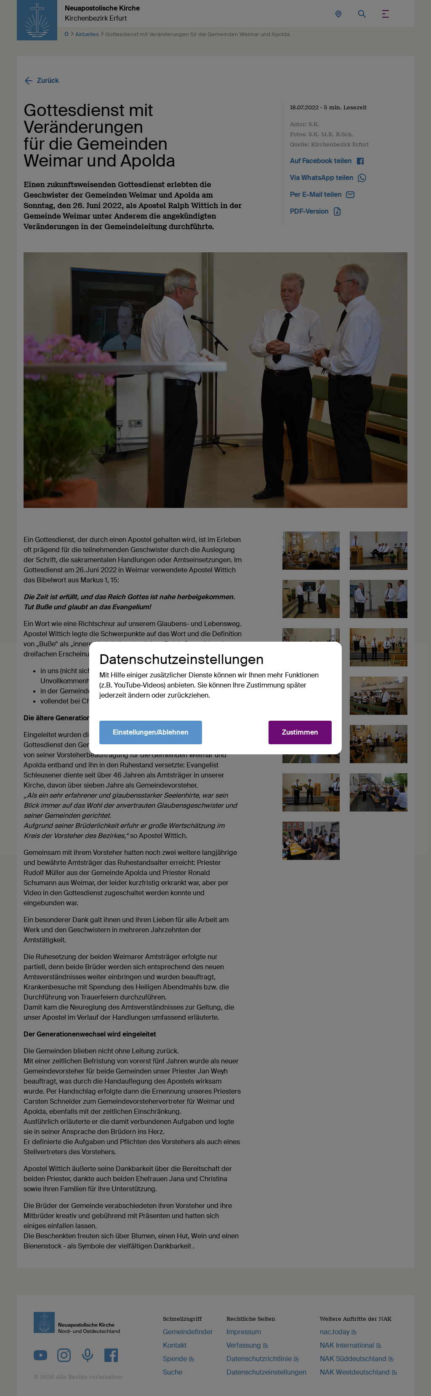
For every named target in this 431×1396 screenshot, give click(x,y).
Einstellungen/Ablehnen (151, 732)
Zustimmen (300, 732)
